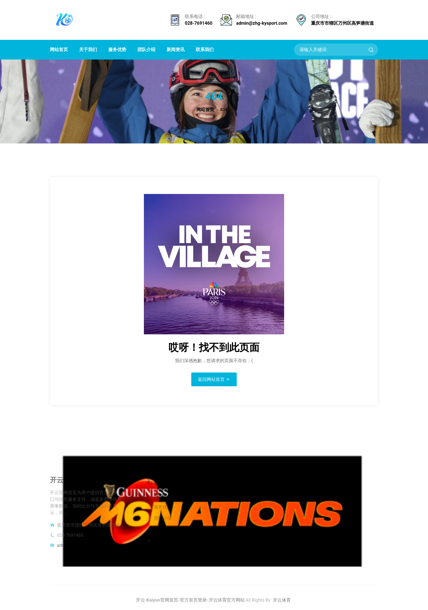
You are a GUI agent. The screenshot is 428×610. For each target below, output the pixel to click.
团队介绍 (146, 49)
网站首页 (59, 49)
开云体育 (282, 601)
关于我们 (88, 49)
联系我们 (205, 49)
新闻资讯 (176, 49)
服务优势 (117, 49)
